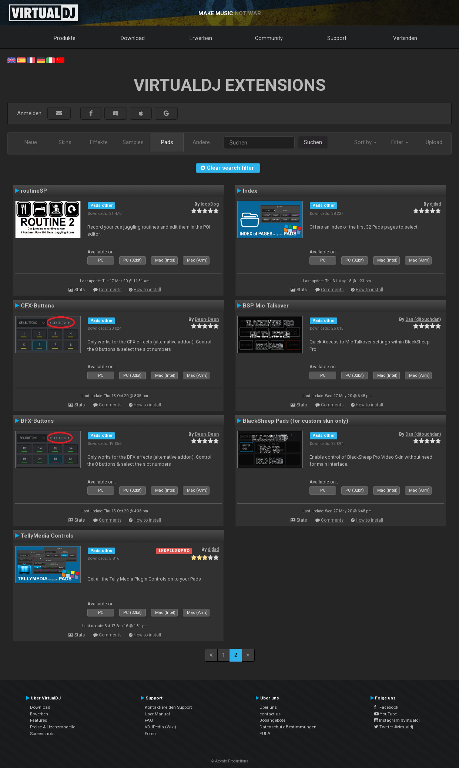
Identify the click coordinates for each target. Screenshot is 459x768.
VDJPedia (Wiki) (160, 726)
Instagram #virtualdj (397, 720)
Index (250, 190)
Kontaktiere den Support (168, 707)
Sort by (365, 142)
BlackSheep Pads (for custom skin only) (295, 421)
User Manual (157, 714)
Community (269, 38)
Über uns (268, 707)
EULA (265, 733)
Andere (201, 142)
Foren (150, 733)
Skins (64, 142)
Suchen (313, 142)
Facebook (386, 707)
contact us (270, 714)
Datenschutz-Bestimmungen (287, 726)
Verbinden (405, 38)
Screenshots (42, 733)
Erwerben (201, 38)
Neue (30, 142)
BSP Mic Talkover (266, 305)
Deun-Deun (207, 319)
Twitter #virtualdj (393, 726)
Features (38, 720)
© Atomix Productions (229, 761)
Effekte (99, 142)
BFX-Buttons (37, 421)
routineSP (34, 190)
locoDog (210, 204)
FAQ (149, 720)
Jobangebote (272, 720)
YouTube (385, 714)
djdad (435, 204)
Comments (110, 289)
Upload (434, 142)
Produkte (65, 38)
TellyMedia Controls (47, 535)
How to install (147, 289)
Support (336, 38)
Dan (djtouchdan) (423, 319)
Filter (399, 142)
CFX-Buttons (37, 305)
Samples (133, 142)
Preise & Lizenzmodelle (52, 726)
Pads (167, 142)
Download (133, 38)
